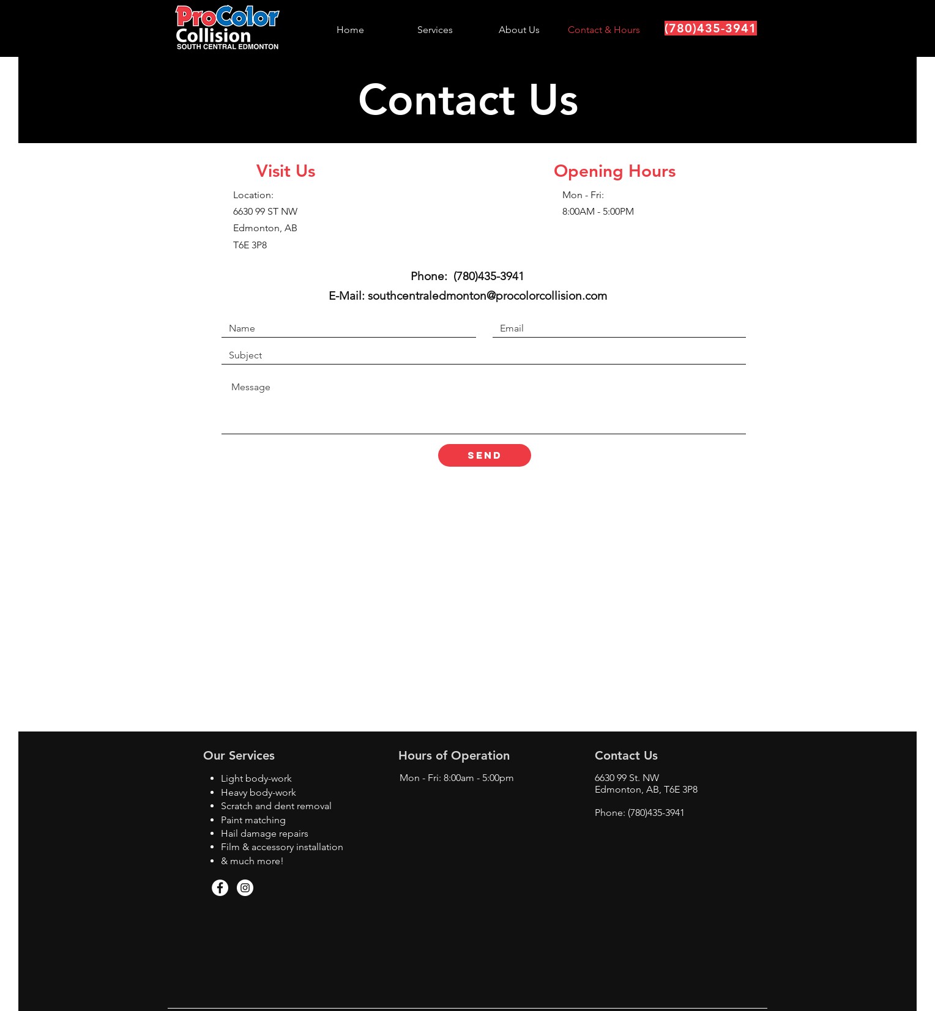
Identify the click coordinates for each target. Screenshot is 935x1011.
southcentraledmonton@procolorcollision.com (487, 296)
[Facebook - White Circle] (220, 888)
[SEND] (484, 455)
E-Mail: (348, 296)
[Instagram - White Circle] (245, 888)
